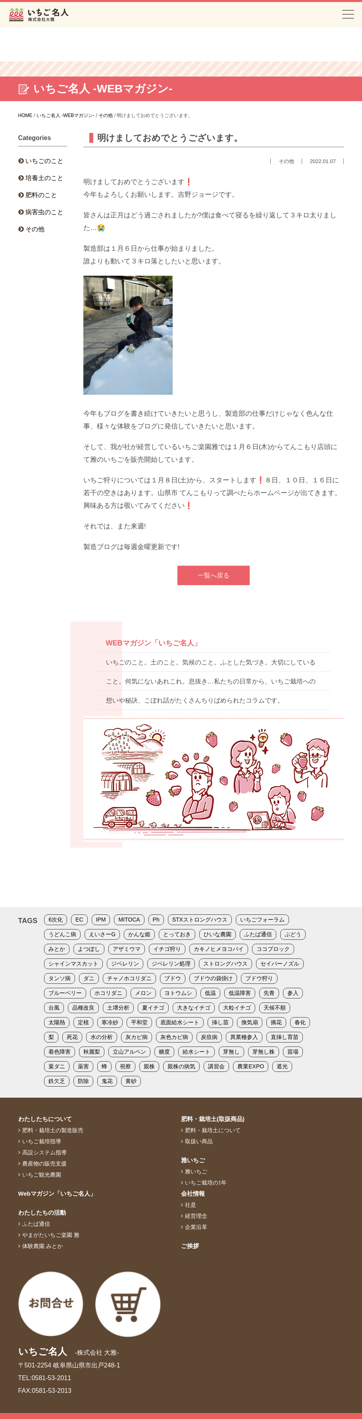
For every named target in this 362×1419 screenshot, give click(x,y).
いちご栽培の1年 (206, 1182)
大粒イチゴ (237, 1007)
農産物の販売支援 (44, 1163)
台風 (54, 1007)
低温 (210, 993)
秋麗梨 (91, 1051)
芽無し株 (263, 1051)
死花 (72, 1037)
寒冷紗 (110, 1022)
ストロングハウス (225, 963)
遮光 (282, 1066)
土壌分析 (118, 1007)
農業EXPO (250, 1066)
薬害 (83, 1066)
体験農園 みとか (42, 1246)
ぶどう (293, 934)
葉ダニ (56, 1066)
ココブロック (273, 949)
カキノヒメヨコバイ (219, 949)
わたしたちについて (45, 1119)
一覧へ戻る (213, 575)
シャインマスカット (73, 963)
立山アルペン (129, 1051)
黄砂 (131, 1081)
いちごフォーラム (262, 919)
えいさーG (102, 934)
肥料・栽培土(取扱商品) (213, 1119)
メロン (143, 993)
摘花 (276, 1022)
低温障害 (240, 993)
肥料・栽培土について (213, 1130)
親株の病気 (181, 1066)
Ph (156, 919)
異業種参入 (244, 1037)
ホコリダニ (108, 993)
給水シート (196, 1051)
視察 (125, 1066)
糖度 (164, 1051)
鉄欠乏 (56, 1081)
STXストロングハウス (199, 919)
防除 (83, 1081)
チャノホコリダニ (129, 978)
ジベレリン (125, 963)
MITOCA (129, 919)
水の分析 (101, 1037)
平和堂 (139, 1022)
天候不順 (275, 1007)
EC (79, 919)
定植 (83, 1022)
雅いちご (193, 1160)
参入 (292, 993)
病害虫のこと (44, 212)
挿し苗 (220, 1022)
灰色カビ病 (174, 1037)
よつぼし (89, 949)
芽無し (231, 1051)
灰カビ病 (136, 1037)
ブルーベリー (65, 993)
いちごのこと (44, 160)
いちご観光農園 (41, 1174)
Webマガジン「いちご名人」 (57, 1193)
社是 (190, 1205)
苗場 (292, 1051)
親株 (149, 1066)
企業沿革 (196, 1227)
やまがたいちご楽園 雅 (50, 1235)
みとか (56, 949)
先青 (269, 993)
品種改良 (83, 1007)
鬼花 (107, 1081)
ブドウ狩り (259, 978)
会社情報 (193, 1193)
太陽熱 (56, 1022)
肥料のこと (41, 195)
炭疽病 (209, 1037)
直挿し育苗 (284, 1037)
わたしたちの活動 (42, 1212)
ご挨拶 (190, 1245)
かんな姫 (139, 934)
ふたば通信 (258, 934)
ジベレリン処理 (171, 963)
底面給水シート (179, 1022)
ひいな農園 (217, 934)
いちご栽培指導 (41, 1141)
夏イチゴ (153, 1007)
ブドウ (172, 978)
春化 (300, 1022)
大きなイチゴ (193, 1007)
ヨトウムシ (178, 993)
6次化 (55, 919)
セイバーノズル (279, 963)
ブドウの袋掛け (213, 978)
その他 (34, 229)
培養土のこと (44, 178)
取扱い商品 (199, 1141)
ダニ (88, 978)
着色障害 (59, 1051)
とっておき (177, 934)
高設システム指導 (44, 1152)
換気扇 (249, 1022)
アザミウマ (127, 949)
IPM (101, 919)
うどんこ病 (62, 934)
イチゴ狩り (167, 949)
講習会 (216, 1066)
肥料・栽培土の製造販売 (52, 1130)
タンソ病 (59, 978)
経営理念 (196, 1216)
